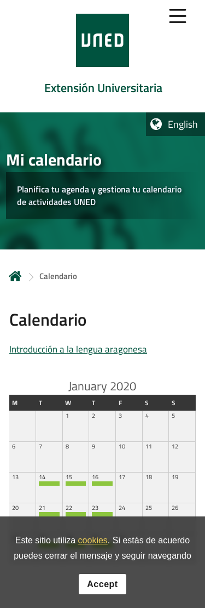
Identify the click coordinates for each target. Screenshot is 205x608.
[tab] (102, 56)
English (183, 124)
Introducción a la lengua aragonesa (78, 349)
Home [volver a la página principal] (15, 276)
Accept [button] (102, 585)
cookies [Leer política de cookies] (93, 542)
